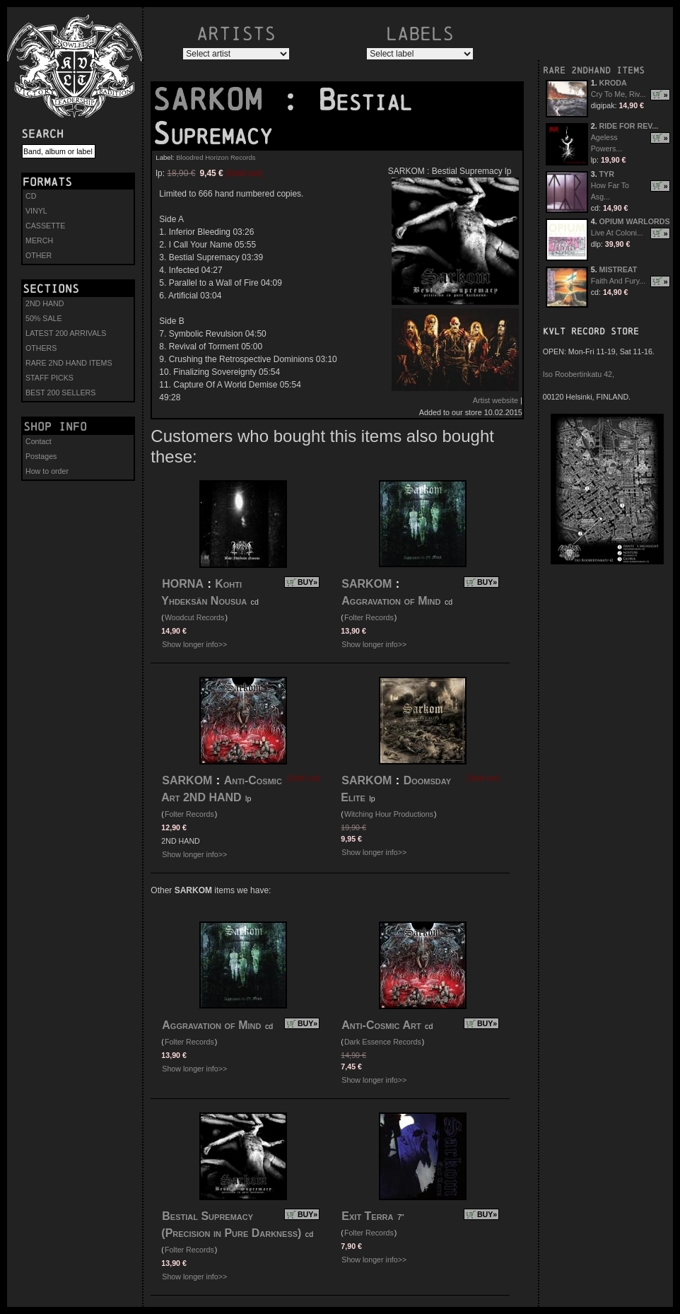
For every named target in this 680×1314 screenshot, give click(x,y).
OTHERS (41, 348)
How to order (47, 471)
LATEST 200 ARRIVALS (65, 333)
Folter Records (369, 617)
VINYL (36, 211)
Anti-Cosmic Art (381, 1025)
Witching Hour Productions (388, 814)
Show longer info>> (194, 644)
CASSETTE (45, 225)
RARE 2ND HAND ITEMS (68, 363)
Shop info (55, 426)
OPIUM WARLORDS (634, 221)
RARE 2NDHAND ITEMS (594, 70)
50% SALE (43, 318)
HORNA (183, 584)
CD (30, 196)
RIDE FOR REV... (629, 126)
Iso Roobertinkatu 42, (578, 374)
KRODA (613, 83)
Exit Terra (367, 1216)
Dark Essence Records (382, 1041)
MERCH (39, 240)
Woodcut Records (195, 617)
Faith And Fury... (618, 281)
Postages (41, 456)
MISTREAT (618, 269)
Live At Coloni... (617, 232)
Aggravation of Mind (390, 601)
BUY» (307, 582)
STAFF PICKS (49, 377)
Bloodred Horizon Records (216, 157)
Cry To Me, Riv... (618, 94)
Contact (38, 441)
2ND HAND (44, 303)
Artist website (495, 400)
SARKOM (216, 100)
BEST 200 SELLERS (60, 392)
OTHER (38, 255)
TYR (606, 174)
